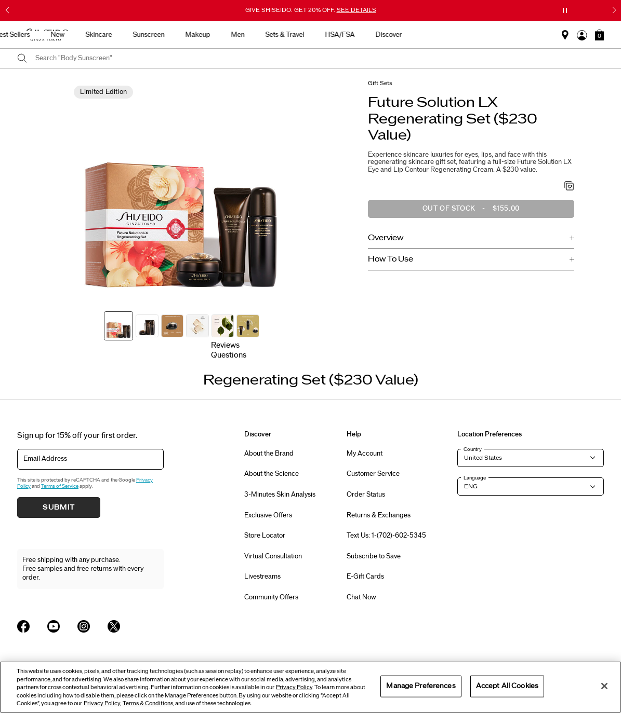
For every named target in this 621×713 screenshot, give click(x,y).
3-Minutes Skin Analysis (279, 494)
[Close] (604, 686)
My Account (364, 453)
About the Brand (269, 453)
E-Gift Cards (365, 576)
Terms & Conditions (148, 703)
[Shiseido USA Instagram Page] (83, 626)
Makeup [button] (316, 34)
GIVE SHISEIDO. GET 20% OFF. (310, 10)
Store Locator (264, 535)
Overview (385, 238)
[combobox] (319, 58)
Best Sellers (131, 34)
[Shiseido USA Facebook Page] (23, 626)
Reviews (225, 345)
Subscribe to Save (374, 556)
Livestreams (262, 576)
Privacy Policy (294, 687)
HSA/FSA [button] (458, 34)
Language (475, 478)
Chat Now (361, 597)
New (176, 34)
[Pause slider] (565, 10)
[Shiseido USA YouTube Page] (53, 626)
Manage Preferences (420, 686)
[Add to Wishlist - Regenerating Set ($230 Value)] (569, 187)
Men (356, 34)
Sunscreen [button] (267, 34)
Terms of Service (59, 486)
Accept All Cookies (507, 686)
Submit (59, 507)
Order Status (366, 494)
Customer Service (373, 473)
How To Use (390, 259)
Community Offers (271, 597)
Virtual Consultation (273, 556)
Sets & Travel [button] (403, 34)
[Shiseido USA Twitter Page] (114, 626)
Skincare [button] (217, 34)
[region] (310, 687)
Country (473, 449)
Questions (228, 355)
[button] (599, 34)
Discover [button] (507, 34)
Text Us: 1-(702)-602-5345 (386, 535)
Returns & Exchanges (379, 515)
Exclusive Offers (268, 515)
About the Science (271, 473)
